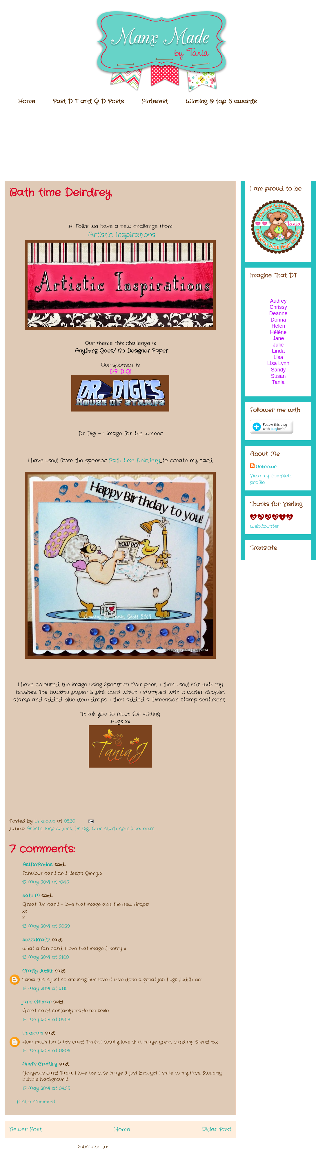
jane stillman (37, 1002)
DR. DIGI (120, 372)
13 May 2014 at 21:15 (45, 988)
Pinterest (154, 101)
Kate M (31, 895)
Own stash (104, 828)
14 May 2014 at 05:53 (46, 1019)
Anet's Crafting (39, 1064)
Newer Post (25, 1129)
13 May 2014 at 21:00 (45, 957)
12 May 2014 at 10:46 (45, 882)
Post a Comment (36, 1101)
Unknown (32, 1033)
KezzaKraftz (36, 939)
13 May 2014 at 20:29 (46, 926)
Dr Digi (82, 828)
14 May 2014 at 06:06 (46, 1050)
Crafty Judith (37, 971)
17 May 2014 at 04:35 (46, 1088)
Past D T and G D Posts (88, 101)
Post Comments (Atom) (136, 1146)
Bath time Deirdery (134, 460)
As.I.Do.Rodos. (37, 864)
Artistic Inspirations (121, 235)
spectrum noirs (136, 828)
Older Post (216, 1129)
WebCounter (264, 526)
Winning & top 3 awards (221, 101)
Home (26, 101)
